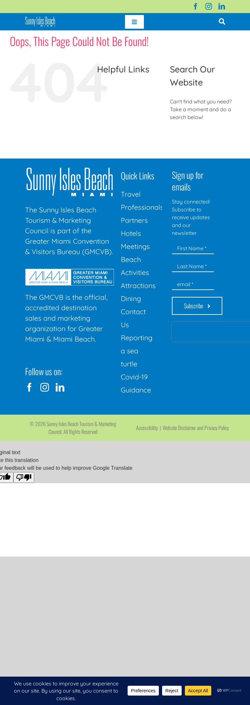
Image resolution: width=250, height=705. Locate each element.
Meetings (135, 246)
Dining (131, 298)
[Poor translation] (23, 477)
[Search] (177, 135)
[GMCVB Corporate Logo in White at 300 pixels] (69, 271)
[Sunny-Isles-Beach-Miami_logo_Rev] (69, 169)
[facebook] (195, 6)
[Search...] (205, 135)
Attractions (138, 285)
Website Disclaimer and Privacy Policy (196, 428)
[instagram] (208, 6)
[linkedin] (221, 6)
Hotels (131, 233)
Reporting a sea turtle (136, 350)
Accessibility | (149, 428)
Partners (134, 220)
